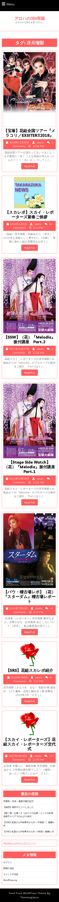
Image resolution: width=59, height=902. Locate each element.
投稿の (8, 868)
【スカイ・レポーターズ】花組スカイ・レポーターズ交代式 (29, 744)
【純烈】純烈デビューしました (18, 807)
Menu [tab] (8, 4)
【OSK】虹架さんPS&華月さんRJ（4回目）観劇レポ (28, 831)
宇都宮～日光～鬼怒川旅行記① (18, 801)
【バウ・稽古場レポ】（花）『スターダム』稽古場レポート (29, 596)
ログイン (7, 862)
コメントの (10, 874)
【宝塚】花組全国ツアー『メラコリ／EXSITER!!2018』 (29, 133)
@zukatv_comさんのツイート (19, 843)
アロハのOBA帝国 (29, 18)
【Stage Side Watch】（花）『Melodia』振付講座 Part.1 (31, 467)
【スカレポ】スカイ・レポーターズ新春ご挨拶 (29, 214)
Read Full (31, 166)
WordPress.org (10, 880)
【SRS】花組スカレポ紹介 (29, 670)
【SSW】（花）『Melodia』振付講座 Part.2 (29, 339)
